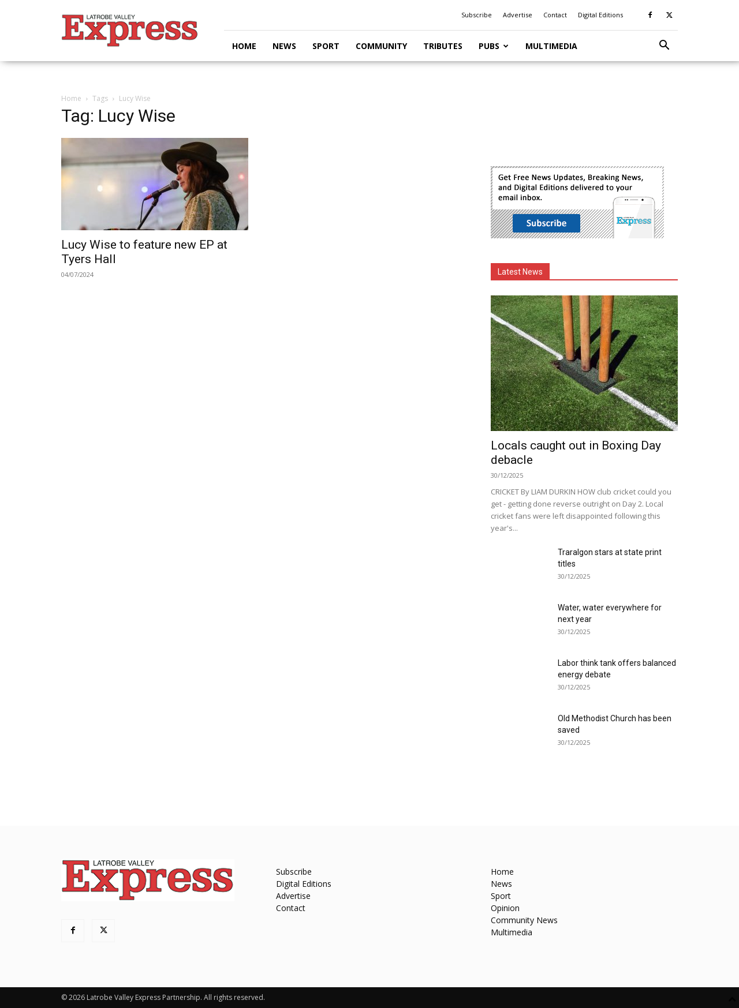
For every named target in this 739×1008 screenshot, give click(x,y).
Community (381, 45)
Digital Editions (600, 14)
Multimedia (551, 45)
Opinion (505, 907)
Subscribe (476, 14)
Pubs (494, 45)
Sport (325, 45)
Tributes (442, 45)
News (284, 45)
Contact (555, 14)
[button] (664, 46)
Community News (524, 920)
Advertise (517, 14)
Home (244, 45)
